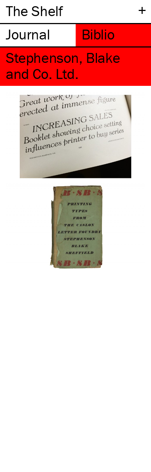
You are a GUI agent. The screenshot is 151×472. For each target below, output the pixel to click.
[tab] (38, 35)
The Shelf (34, 11)
